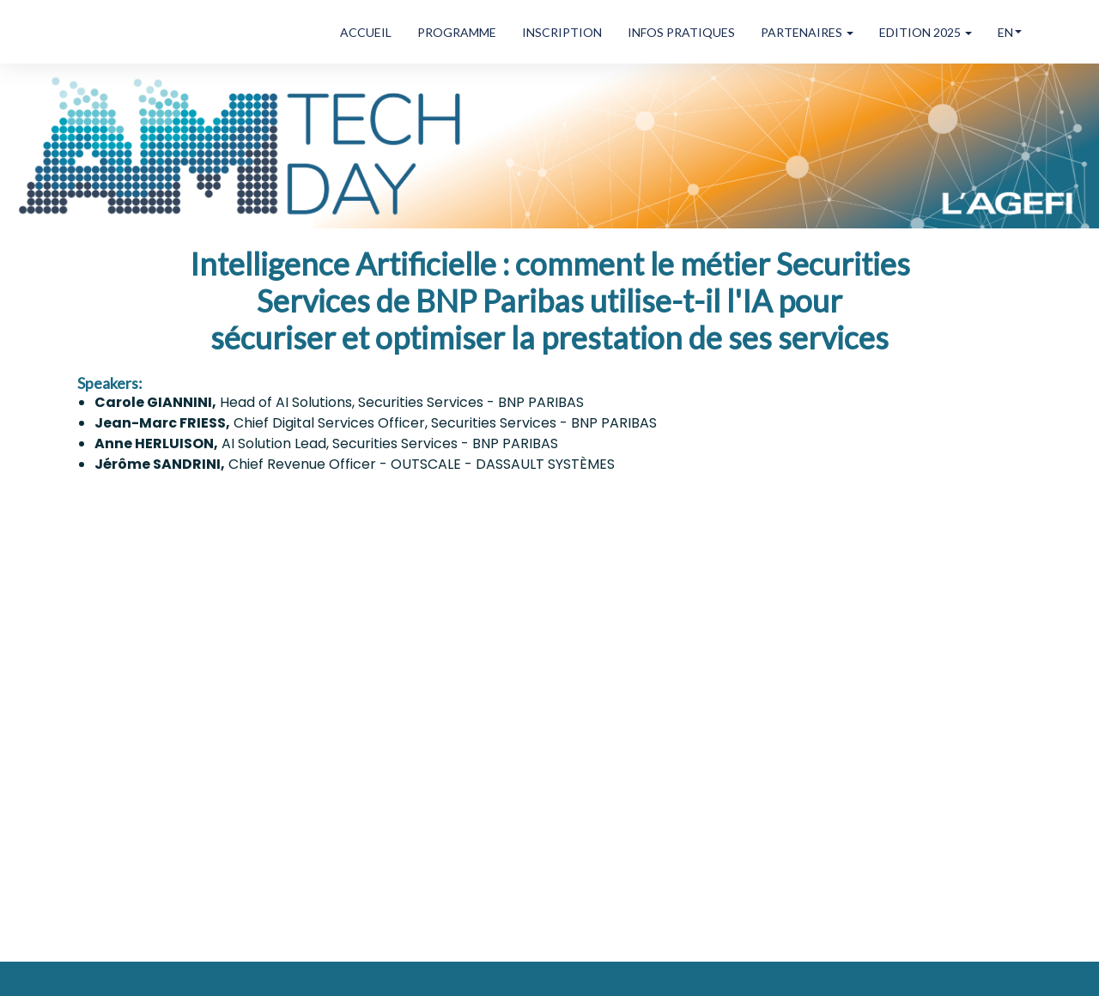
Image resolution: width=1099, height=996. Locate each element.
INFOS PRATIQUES (681, 32)
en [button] (1010, 32)
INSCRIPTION (562, 32)
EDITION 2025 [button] (925, 32)
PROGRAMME (456, 32)
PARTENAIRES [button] (807, 32)
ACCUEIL (366, 32)
